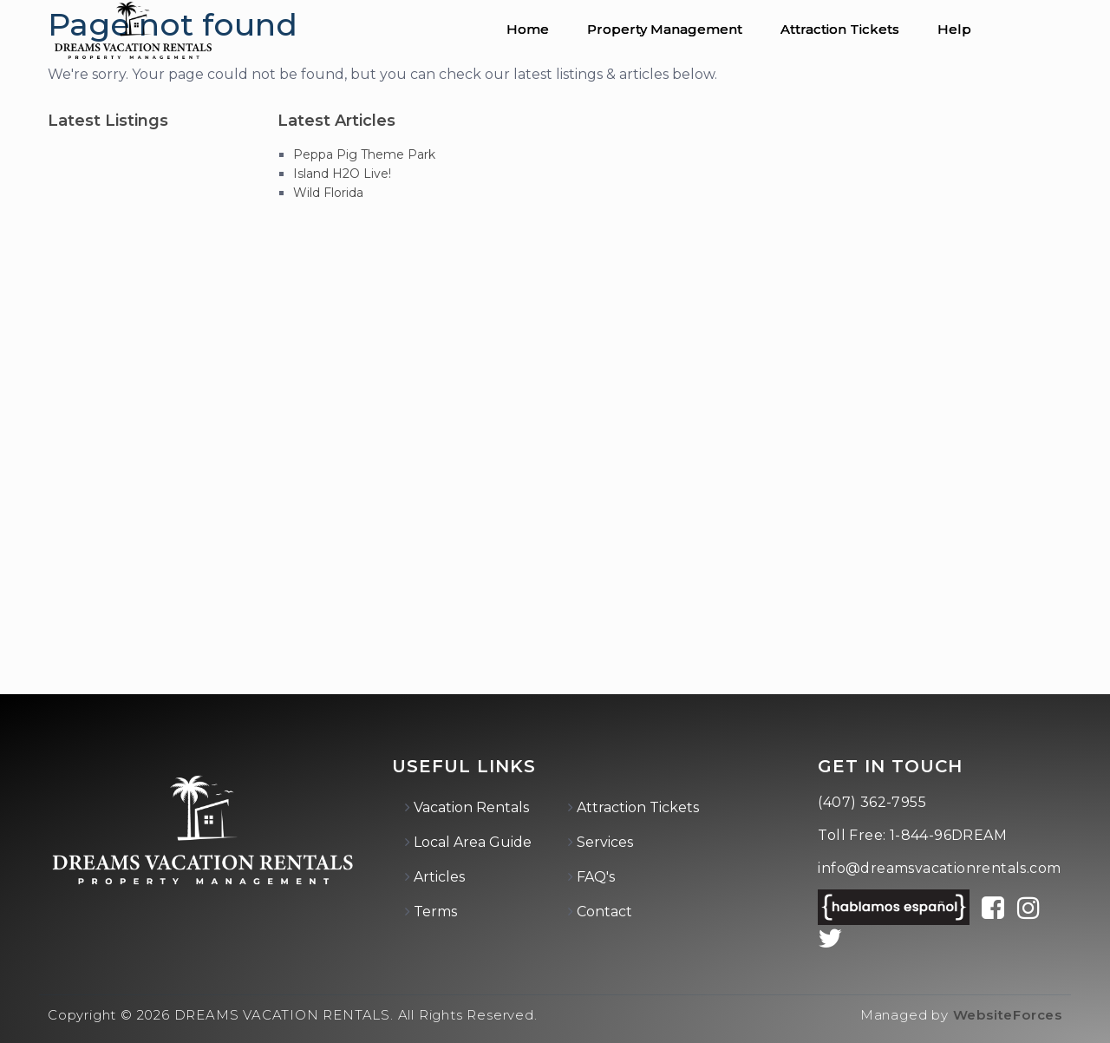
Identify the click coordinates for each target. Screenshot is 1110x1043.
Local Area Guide (473, 842)
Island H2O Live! (342, 173)
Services (605, 842)
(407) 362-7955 (872, 802)
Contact (604, 911)
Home (527, 29)
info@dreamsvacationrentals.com (939, 868)
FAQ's (596, 877)
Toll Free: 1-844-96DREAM (912, 835)
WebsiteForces (1007, 1015)
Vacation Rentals (471, 807)
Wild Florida (328, 192)
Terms (435, 911)
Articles (439, 877)
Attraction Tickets (839, 29)
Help (954, 29)
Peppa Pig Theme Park (364, 154)
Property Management (664, 29)
